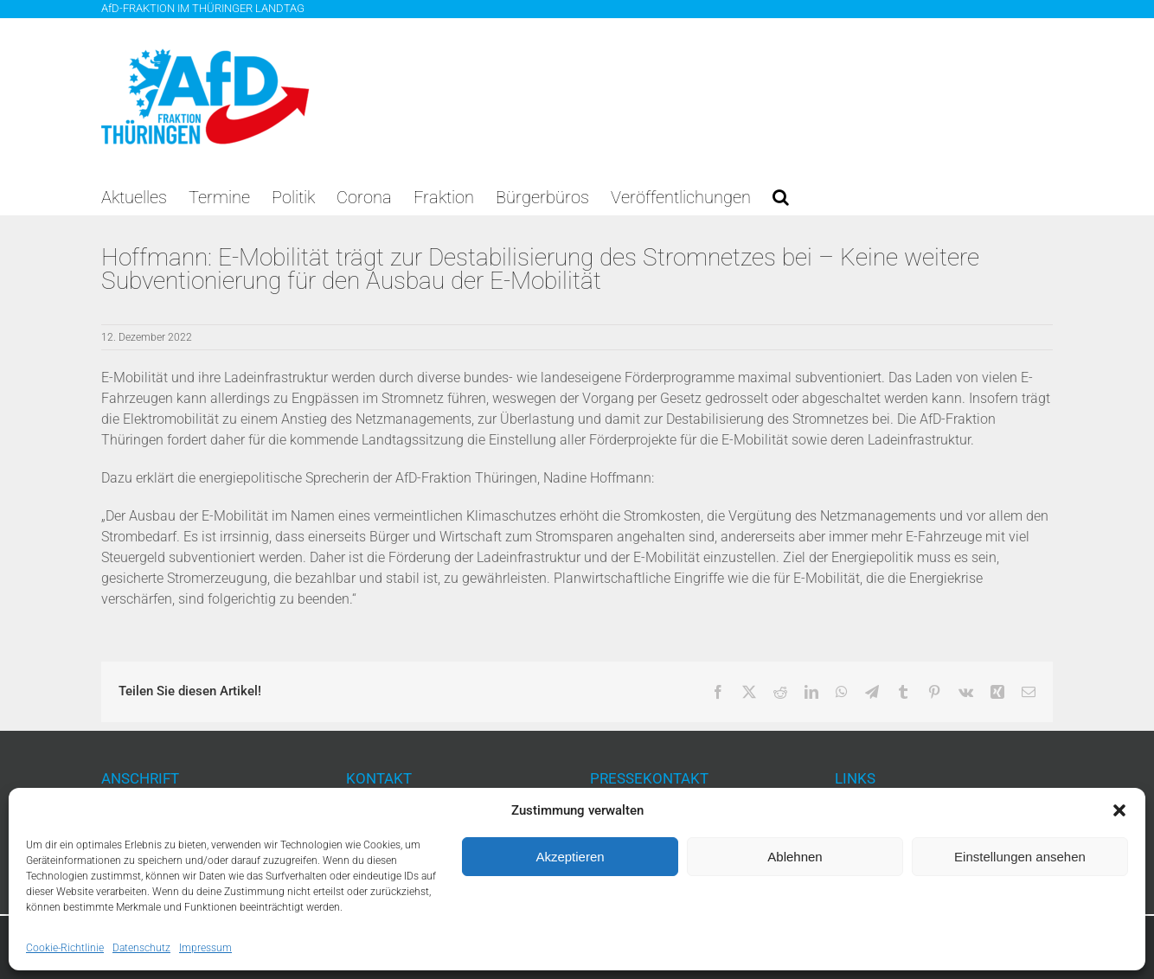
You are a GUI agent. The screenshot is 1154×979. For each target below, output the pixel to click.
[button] (1119, 810)
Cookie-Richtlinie (65, 948)
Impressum (205, 948)
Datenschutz (141, 948)
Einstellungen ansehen (1020, 856)
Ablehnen (794, 856)
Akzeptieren (569, 856)
